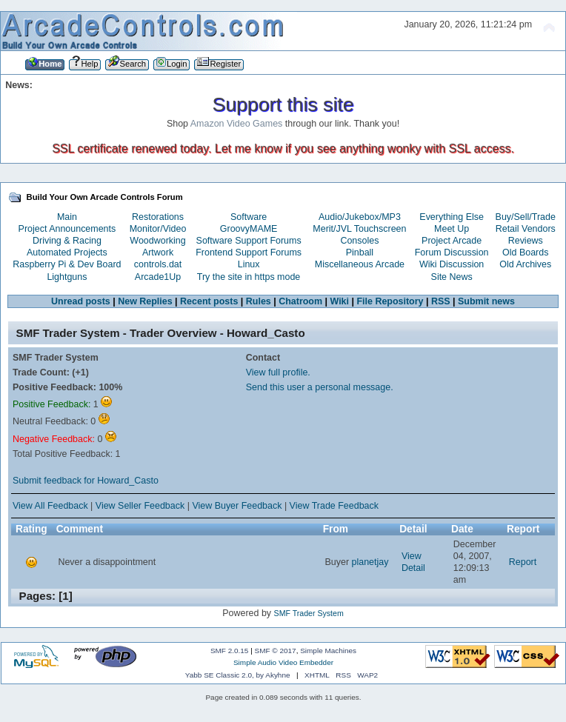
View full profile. (278, 372)
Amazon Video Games (236, 123)
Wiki (340, 301)
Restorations (158, 217)
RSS (440, 301)
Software (248, 217)
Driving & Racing (67, 240)
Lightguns (67, 277)
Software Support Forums (249, 240)
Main (67, 217)
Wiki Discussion (451, 264)
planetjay (370, 562)
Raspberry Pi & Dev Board (67, 264)
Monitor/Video (158, 229)
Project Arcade (452, 240)
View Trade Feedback (334, 506)
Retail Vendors (526, 229)
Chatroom (300, 301)
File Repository (389, 301)
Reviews (525, 240)
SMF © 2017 (275, 650)
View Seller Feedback (140, 506)
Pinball (359, 252)
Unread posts (80, 301)
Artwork (157, 252)
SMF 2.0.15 (229, 650)
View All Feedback (50, 506)
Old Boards (525, 252)
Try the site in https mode (249, 277)
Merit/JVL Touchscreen (359, 229)
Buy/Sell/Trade (526, 217)
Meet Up (451, 229)
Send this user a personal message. (319, 387)
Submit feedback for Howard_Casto (86, 480)
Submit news (486, 301)
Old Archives (525, 264)
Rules (258, 301)
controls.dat (158, 264)
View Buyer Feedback (237, 506)
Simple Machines (328, 650)
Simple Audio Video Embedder (283, 662)
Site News (452, 277)
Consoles (359, 240)
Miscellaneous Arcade (359, 264)
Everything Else (451, 217)
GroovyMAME (249, 229)
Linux (249, 264)
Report (522, 562)
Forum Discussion (452, 252)
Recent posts (209, 301)
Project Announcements (67, 229)
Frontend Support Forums (249, 252)
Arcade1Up (158, 277)
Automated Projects (67, 252)
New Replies (145, 301)
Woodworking (157, 240)
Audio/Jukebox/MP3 (360, 217)
